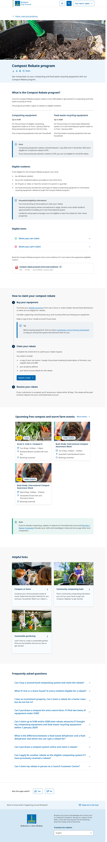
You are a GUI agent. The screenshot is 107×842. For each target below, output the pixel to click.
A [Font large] (20, 71)
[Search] (69, 3)
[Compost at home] (31, 584)
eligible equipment (36, 308)
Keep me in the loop (88, 805)
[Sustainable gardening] (31, 631)
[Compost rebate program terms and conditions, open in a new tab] (52, 268)
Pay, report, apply (84, 3)
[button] (26, 71)
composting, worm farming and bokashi (73, 330)
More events (83, 416)
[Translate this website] (73, 832)
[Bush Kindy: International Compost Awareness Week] (72, 441)
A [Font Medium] (16, 71)
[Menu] (62, 3)
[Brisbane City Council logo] (22, 3)
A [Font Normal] (13, 71)
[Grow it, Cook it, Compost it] (33, 441)
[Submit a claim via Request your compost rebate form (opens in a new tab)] (26, 377)
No (49, 791)
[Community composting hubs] (73, 584)
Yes (37, 791)
